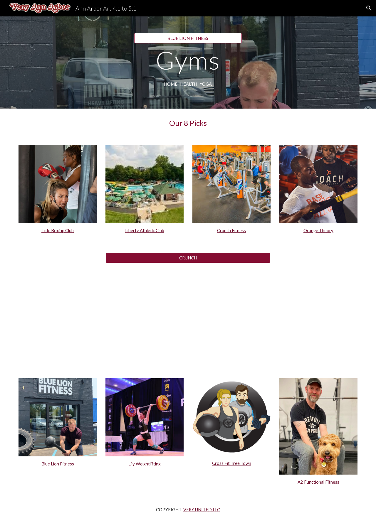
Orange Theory (318, 230)
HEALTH (188, 84)
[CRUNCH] (188, 257)
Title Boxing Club (57, 230)
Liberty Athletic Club (144, 230)
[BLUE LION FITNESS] (188, 38)
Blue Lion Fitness (57, 463)
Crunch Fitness (231, 230)
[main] (187, 60)
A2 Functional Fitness (318, 482)
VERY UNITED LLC (201, 509)
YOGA (206, 84)
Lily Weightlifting (144, 463)
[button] (369, 8)
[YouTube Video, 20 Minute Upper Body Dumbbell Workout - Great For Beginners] (188, 317)
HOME (170, 84)
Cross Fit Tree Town (231, 463)
